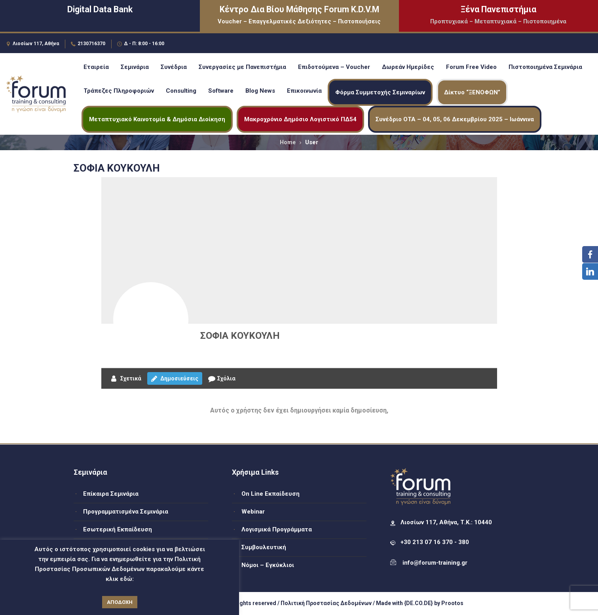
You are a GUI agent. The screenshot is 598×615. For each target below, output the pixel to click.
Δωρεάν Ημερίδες (408, 67)
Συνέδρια (174, 67)
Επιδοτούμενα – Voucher (334, 67)
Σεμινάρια (135, 67)
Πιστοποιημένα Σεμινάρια (545, 67)
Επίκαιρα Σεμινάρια (111, 493)
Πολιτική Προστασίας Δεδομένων (326, 603)
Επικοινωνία (304, 90)
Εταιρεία (96, 67)
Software (221, 90)
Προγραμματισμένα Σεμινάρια (125, 511)
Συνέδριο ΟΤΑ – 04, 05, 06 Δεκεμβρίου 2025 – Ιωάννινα (455, 119)
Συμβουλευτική (263, 547)
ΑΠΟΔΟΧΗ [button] (120, 602)
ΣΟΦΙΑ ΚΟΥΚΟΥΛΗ (240, 335)
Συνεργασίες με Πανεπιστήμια (242, 67)
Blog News (260, 90)
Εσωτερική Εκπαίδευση (117, 529)
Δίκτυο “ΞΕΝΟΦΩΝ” (472, 92)
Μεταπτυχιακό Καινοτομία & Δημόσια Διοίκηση (157, 119)
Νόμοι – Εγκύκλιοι (267, 565)
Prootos (452, 603)
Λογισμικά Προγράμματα (276, 529)
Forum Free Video (471, 67)
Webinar (253, 511)
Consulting (181, 90)
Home (288, 142)
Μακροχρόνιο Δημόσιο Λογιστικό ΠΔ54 (300, 119)
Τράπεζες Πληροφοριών (119, 90)
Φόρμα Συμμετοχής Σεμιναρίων (380, 92)
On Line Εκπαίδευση (270, 493)
